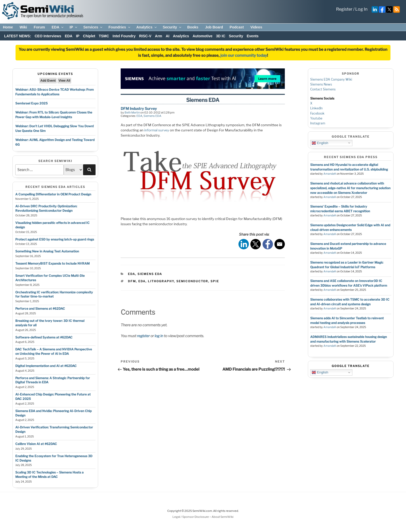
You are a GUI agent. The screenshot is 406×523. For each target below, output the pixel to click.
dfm (132, 281)
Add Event (48, 80)
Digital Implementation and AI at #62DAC (46, 366)
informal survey (156, 130)
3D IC (220, 36)
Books (192, 27)
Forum (39, 27)
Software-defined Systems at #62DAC (43, 337)
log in (159, 336)
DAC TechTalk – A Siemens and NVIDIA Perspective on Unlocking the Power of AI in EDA (53, 351)
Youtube (316, 118)
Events (253, 36)
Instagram (317, 123)
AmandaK (329, 173)
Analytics (146, 27)
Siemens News (321, 84)
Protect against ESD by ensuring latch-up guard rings (54, 239)
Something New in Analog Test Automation (47, 251)
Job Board (214, 27)
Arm (158, 36)
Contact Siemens (323, 89)
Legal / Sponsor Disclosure (190, 517)
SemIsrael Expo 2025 (31, 103)
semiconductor (192, 281)
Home (8, 27)
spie (215, 281)
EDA (58, 27)
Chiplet (89, 36)
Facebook (317, 113)
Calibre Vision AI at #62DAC (36, 444)
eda (142, 281)
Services (93, 27)
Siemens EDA (152, 116)
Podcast (237, 27)
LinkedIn (316, 108)
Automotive (203, 36)
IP (74, 27)
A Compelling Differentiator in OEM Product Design (53, 194)
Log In (361, 9)
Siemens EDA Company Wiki (331, 79)
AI (167, 36)
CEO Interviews (48, 36)
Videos (256, 27)
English (320, 143)
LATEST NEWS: (17, 36)
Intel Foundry (124, 36)
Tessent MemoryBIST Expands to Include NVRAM (52, 263)
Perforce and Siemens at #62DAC (40, 308)
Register (344, 9)
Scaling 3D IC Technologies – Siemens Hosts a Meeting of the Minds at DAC (49, 474)
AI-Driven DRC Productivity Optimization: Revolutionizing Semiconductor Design (46, 208)
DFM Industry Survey (139, 108)
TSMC (104, 36)
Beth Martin (132, 112)
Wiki (23, 27)
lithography (161, 281)
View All (64, 80)
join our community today (243, 55)
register (143, 336)
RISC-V (145, 36)
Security (172, 27)
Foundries (119, 27)
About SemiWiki (223, 517)
